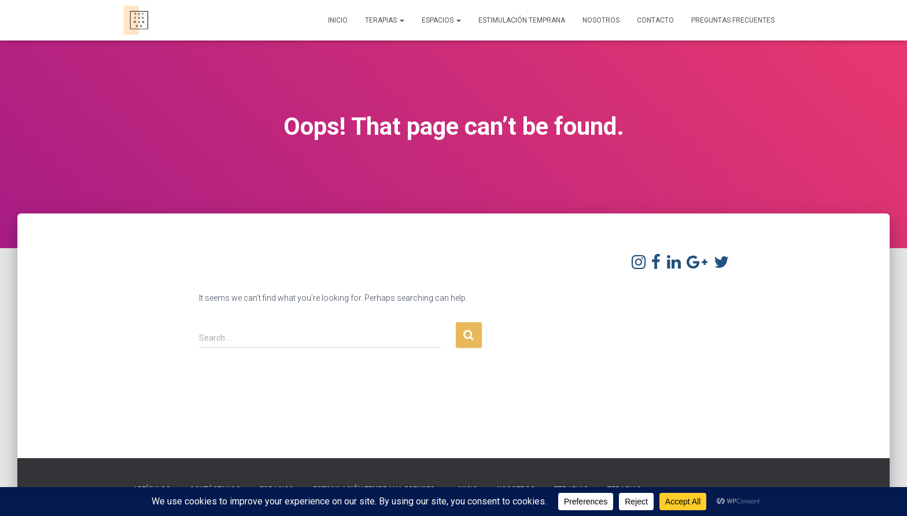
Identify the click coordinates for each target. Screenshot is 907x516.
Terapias (384, 20)
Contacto (655, 20)
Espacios (441, 20)
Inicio (338, 20)
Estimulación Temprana (521, 20)
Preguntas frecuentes (733, 20)
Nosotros (601, 20)
